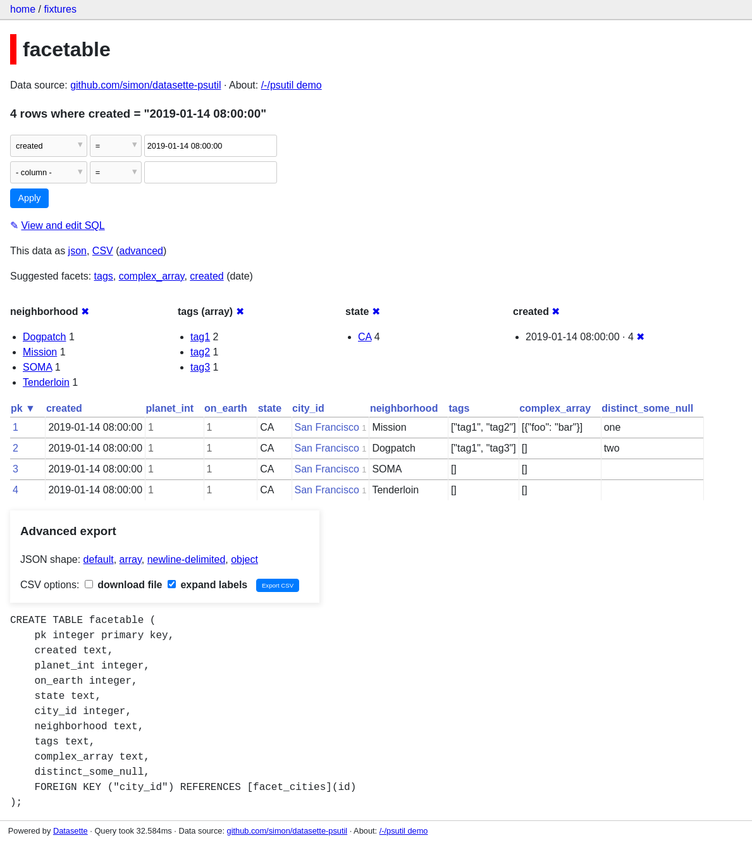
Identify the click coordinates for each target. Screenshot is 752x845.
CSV (102, 250)
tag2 (200, 352)
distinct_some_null (647, 408)
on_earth (225, 408)
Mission (40, 352)
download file (124, 584)
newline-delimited (186, 559)
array (131, 559)
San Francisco (327, 427)
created (206, 276)
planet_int (170, 408)
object (244, 559)
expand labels (207, 584)
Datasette (70, 831)
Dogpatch (44, 336)
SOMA (37, 367)
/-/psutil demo (291, 85)
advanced (141, 250)
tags (103, 276)
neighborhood (404, 408)
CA (364, 336)
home (22, 9)
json (77, 250)
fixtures (60, 9)
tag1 (200, 336)
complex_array (152, 276)
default (98, 559)
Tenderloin (46, 382)
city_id (308, 408)
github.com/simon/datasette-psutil (145, 85)
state (269, 408)
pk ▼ (23, 408)
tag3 (200, 367)
